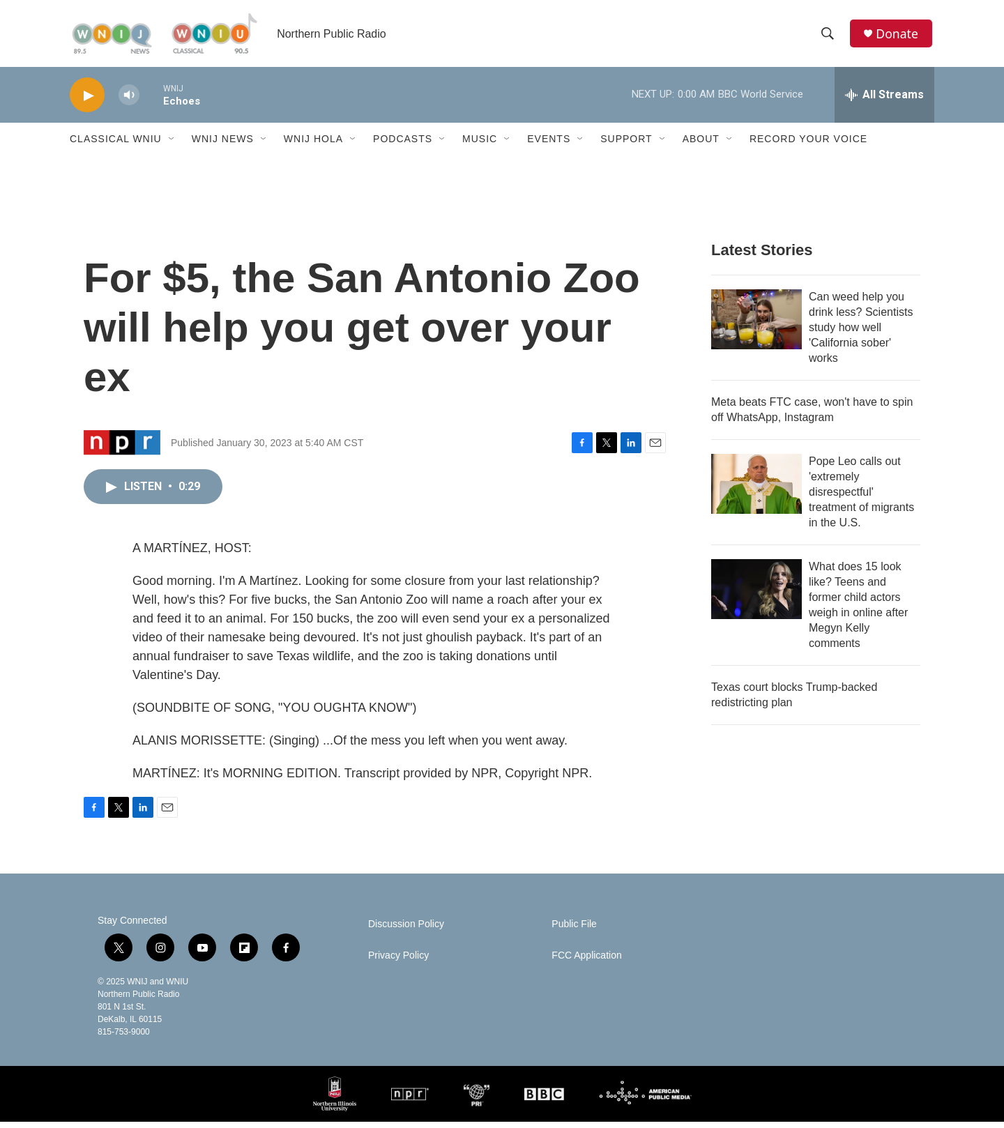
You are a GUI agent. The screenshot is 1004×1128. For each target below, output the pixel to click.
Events (548, 145)
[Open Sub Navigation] (172, 145)
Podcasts (402, 145)
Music (479, 145)
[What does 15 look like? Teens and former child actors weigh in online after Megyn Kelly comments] (756, 595)
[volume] (129, 101)
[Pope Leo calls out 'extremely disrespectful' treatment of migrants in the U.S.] (756, 490)
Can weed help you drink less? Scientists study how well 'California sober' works (861, 333)
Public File (574, 930)
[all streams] (884, 101)
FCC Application (586, 961)
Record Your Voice (808, 145)
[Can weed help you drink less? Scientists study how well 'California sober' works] (756, 326)
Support (626, 145)
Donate (898, 36)
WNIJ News (223, 145)
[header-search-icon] (829, 37)
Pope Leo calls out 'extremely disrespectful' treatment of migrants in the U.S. (861, 498)
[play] (87, 101)
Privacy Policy (398, 961)
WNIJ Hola (313, 145)
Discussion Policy (406, 930)
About (701, 145)
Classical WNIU (116, 145)
